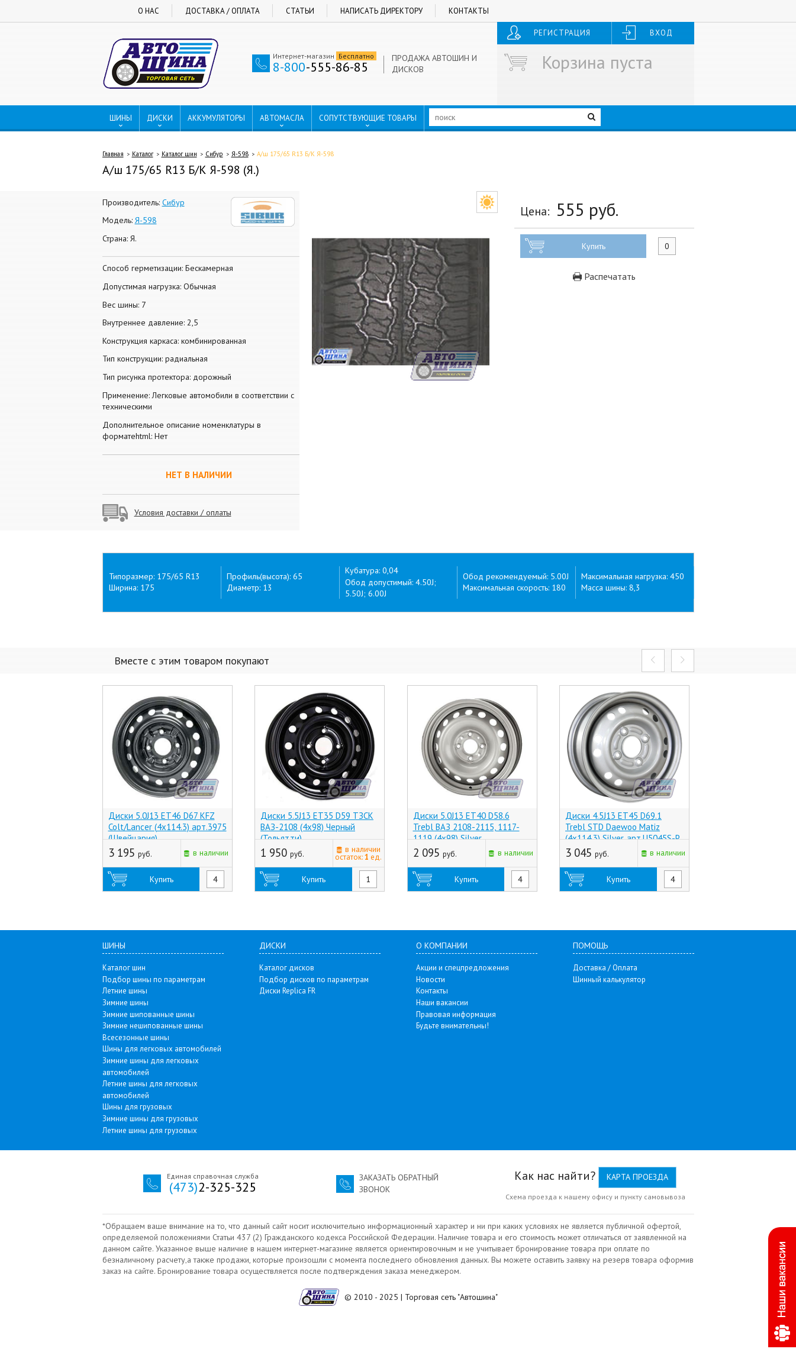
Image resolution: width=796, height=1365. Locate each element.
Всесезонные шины (135, 1037)
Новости (430, 979)
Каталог (142, 154)
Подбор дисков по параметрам (314, 979)
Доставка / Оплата (222, 11)
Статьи (300, 11)
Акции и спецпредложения (462, 968)
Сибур (214, 154)
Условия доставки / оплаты (182, 512)
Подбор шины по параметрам (153, 979)
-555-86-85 (320, 67)
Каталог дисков (286, 968)
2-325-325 (212, 1187)
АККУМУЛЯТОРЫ (216, 118)
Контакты (469, 11)
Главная (113, 154)
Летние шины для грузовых (149, 1130)
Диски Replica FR (287, 991)
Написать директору (381, 11)
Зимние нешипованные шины (152, 1026)
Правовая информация (456, 1014)
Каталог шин (179, 154)
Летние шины (124, 991)
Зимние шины (125, 1003)
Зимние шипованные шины (148, 1014)
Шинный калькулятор (609, 979)
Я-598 (240, 154)
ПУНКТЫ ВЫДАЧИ (147, 142)
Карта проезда (637, 1177)
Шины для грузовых (137, 1107)
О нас (148, 11)
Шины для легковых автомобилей (161, 1049)
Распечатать (604, 276)
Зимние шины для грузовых (150, 1119)
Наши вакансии (442, 1003)
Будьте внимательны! (452, 1026)
